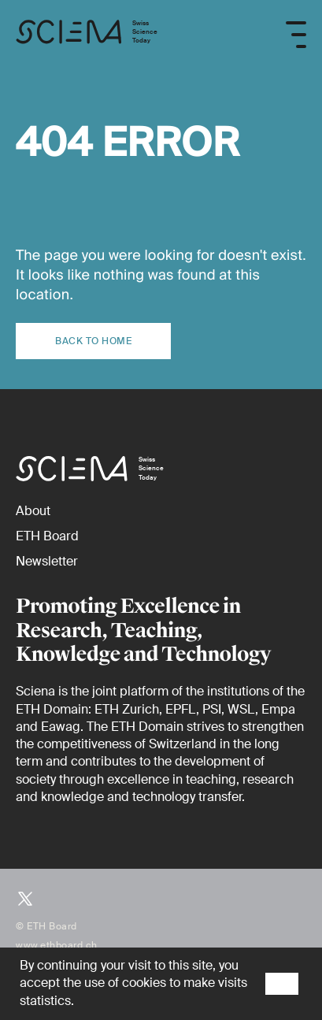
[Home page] (86, 34)
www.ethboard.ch (57, 945)
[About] (33, 511)
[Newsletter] (47, 561)
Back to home (93, 341)
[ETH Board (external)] (47, 536)
